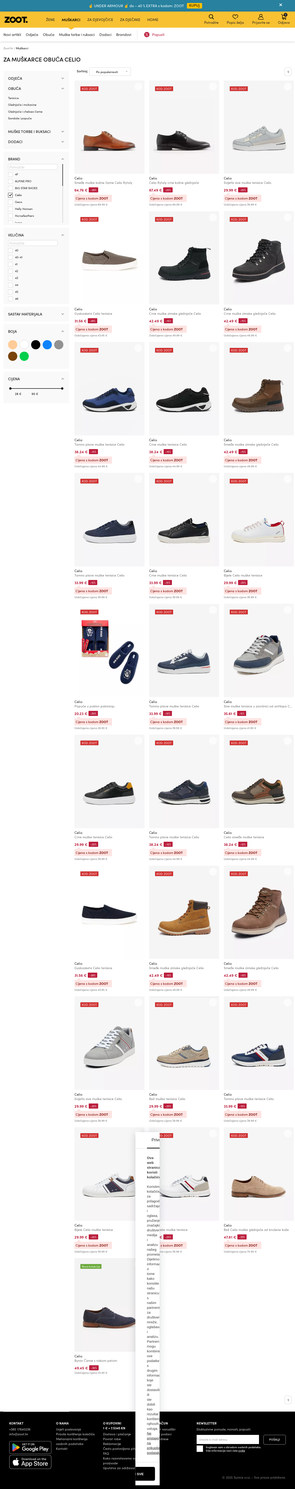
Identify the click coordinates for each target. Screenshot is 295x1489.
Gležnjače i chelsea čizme (25, 111)
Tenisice (13, 98)
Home (152, 19)
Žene (50, 19)
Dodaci (105, 34)
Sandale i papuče (20, 118)
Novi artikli (12, 34)
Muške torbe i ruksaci (77, 34)
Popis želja (235, 19)
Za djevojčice (100, 19)
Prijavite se (261, 19)
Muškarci (71, 19)
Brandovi (123, 34)
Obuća (48, 34)
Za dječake (130, 19)
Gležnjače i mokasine (22, 105)
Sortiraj (82, 71)
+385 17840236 (19, 1429)
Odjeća (32, 34)
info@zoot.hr (18, 1434)
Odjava (284, 18)
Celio (78, 178)
